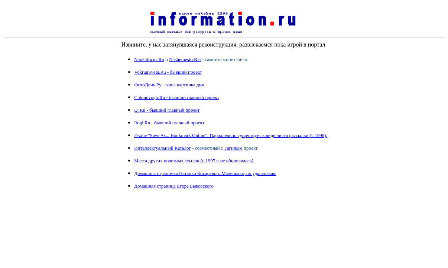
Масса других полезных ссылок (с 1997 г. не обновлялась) (193, 160)
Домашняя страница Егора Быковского (174, 186)
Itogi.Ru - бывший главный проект (169, 122)
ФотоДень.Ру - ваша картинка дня (169, 84)
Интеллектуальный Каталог (162, 148)
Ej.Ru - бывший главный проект (166, 110)
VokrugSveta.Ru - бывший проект (168, 72)
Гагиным (233, 148)
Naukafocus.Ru (149, 59)
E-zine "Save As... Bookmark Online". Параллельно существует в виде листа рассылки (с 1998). (230, 135)
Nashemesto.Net (185, 59)
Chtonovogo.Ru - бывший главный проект (176, 97)
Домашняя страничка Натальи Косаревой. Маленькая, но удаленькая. (205, 173)
